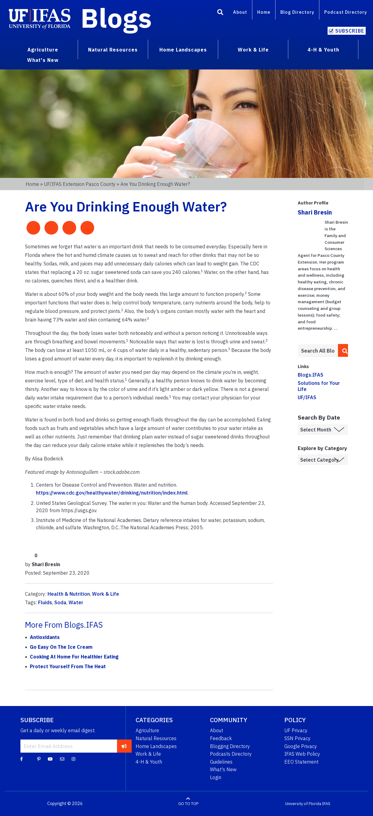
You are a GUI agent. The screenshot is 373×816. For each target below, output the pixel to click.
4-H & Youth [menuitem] (323, 50)
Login (215, 777)
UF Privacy (295, 730)
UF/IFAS (307, 397)
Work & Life (105, 594)
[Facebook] (21, 758)
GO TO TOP (188, 803)
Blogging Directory (230, 746)
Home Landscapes (156, 746)
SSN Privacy (297, 738)
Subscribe (349, 31)
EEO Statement (301, 762)
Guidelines (221, 762)
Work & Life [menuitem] (253, 50)
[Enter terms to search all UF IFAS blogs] (318, 350)
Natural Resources (156, 738)
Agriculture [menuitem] (42, 50)
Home (263, 12)
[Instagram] (73, 758)
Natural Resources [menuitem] (113, 50)
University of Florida (303, 803)
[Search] (220, 13)
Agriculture (147, 730)
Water (76, 602)
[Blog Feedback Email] (62, 758)
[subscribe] (124, 746)
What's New (223, 769)
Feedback (221, 738)
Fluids (45, 602)
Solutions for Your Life (319, 386)
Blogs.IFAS (310, 375)
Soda (60, 602)
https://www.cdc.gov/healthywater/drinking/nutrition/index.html (112, 493)
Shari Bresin (315, 212)
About (240, 12)
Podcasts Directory (231, 754)
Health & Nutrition (69, 594)
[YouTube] (50, 758)
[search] (343, 350)
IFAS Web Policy (302, 754)
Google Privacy (300, 746)
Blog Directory (297, 12)
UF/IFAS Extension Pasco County (79, 184)
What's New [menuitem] (43, 60)
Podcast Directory (345, 12)
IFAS (326, 803)
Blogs (116, 17)
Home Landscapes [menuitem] (183, 50)
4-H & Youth (149, 762)
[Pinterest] (39, 758)
